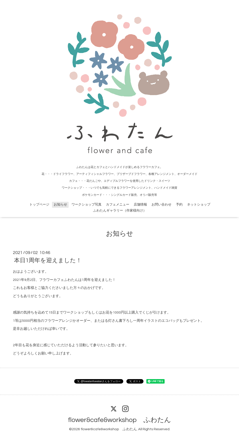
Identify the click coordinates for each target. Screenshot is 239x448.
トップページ (39, 204)
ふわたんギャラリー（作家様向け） (119, 210)
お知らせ (60, 204)
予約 (179, 204)
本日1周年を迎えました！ (48, 260)
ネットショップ (198, 204)
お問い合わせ (161, 204)
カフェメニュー (117, 204)
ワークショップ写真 (87, 204)
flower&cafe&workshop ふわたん (119, 419)
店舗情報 (140, 204)
